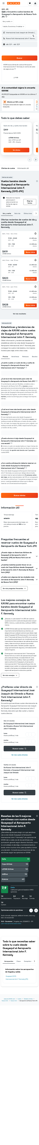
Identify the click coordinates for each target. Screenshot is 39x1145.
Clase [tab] (19, 961)
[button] (3, 3)
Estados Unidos (28, 999)
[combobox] (8, 21)
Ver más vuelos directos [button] (19, 755)
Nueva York (5, 1000)
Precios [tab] (5, 356)
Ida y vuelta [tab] (7, 213)
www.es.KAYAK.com (9, 999)
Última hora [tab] (28, 213)
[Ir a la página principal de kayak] (13, 3)
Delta (13, 887)
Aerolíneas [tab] (15, 356)
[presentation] (6, 16)
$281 (4, 11)
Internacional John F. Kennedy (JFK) (17, 979)
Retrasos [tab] (25, 356)
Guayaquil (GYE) (11, 976)
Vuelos (19, 999)
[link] (19, 495)
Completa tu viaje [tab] (30, 961)
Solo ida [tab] (17, 213)
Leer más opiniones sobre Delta (11, 923)
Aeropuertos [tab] (8, 961)
